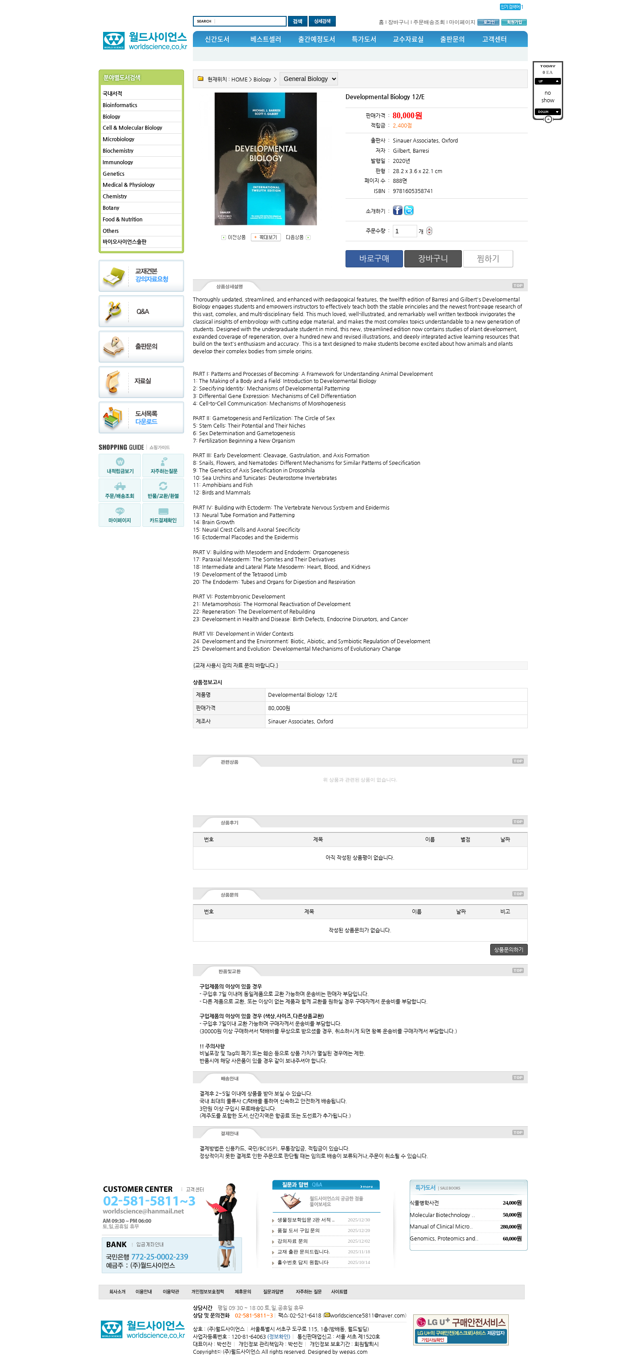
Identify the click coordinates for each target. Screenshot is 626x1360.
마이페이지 (462, 22)
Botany (111, 208)
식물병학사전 (424, 1203)
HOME (239, 79)
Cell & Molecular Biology (132, 127)
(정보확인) (278, 1336)
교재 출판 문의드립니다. (303, 1251)
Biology (111, 116)
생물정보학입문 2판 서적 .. (305, 1219)
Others (111, 231)
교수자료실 (408, 39)
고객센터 (494, 39)
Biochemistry (118, 150)
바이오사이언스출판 (124, 242)
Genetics (113, 173)
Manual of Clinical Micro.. (441, 1226)
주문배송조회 (429, 22)
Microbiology (118, 139)
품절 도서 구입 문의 (298, 1230)
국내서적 (112, 93)
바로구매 (374, 258)
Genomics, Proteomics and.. (444, 1238)
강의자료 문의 (292, 1241)
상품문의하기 (508, 950)
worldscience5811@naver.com (367, 1315)
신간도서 (217, 39)
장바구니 (398, 22)
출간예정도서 (316, 39)
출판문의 (452, 39)
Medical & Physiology (129, 185)
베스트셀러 (265, 39)
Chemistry (115, 196)
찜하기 (488, 258)
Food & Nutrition (122, 219)
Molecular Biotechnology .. (442, 1215)
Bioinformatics (120, 105)
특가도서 (364, 39)
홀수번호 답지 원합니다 (303, 1262)
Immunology (118, 162)
